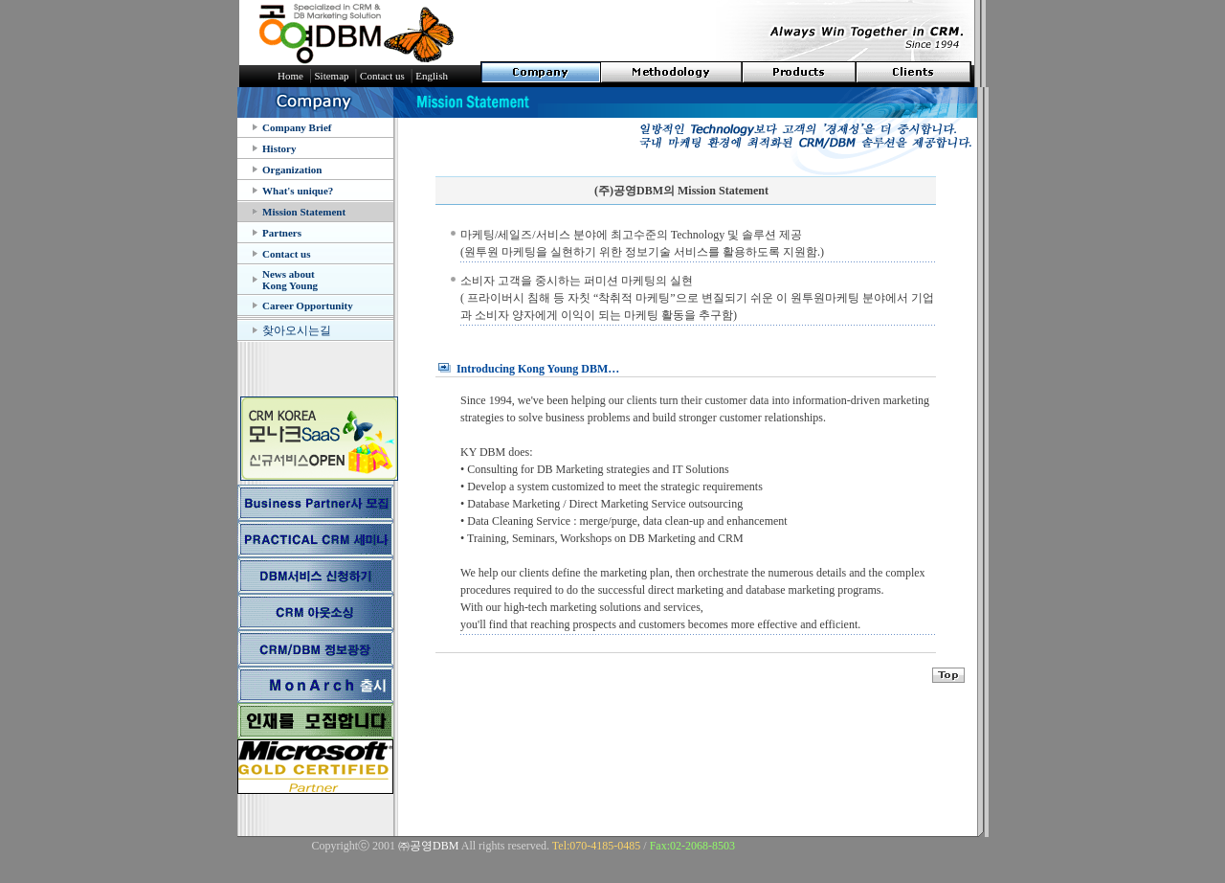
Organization (292, 169)
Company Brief (296, 127)
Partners (281, 232)
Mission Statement (303, 211)
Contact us (286, 254)
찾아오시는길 (296, 330)
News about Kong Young (290, 279)
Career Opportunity (307, 305)
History (279, 148)
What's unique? (297, 190)
